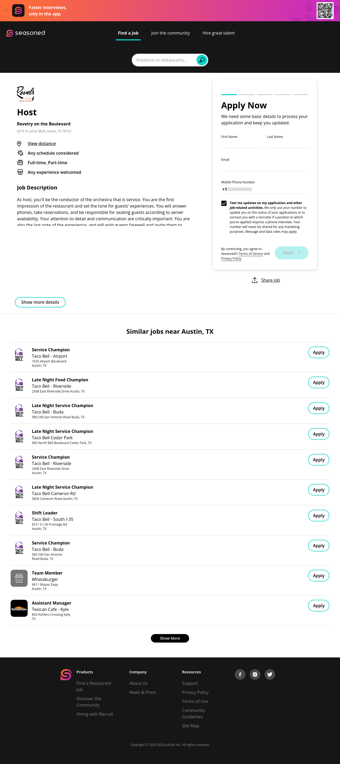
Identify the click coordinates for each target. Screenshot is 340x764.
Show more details (40, 302)
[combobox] (102, 60)
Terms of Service (251, 253)
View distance (42, 143)
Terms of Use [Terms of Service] (195, 701)
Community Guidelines (193, 713)
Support (190, 683)
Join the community (170, 33)
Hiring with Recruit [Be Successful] (94, 714)
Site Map (190, 726)
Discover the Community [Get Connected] (88, 702)
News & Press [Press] (142, 692)
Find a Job (128, 33)
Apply (319, 352)
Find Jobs (251, 60)
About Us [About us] (138, 683)
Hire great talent (218, 33)
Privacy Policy (231, 258)
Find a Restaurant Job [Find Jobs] (93, 686)
